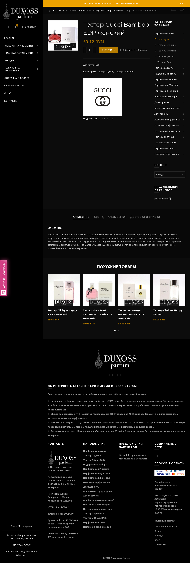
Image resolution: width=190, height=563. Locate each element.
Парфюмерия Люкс (164, 148)
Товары (82, 10)
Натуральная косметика (13, 69)
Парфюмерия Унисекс (165, 79)
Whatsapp (21, 555)
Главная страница (68, 10)
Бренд (99, 217)
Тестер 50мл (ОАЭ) (164, 67)
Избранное (17, 26)
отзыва (70, 537)
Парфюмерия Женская (166, 90)
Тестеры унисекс (166, 56)
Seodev (158, 488)
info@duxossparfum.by (61, 513)
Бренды (9, 60)
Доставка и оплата (17, 78)
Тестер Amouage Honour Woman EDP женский (131, 314)
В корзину (108, 50)
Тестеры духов (95, 10)
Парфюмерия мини (164, 33)
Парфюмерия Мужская (166, 85)
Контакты (10, 100)
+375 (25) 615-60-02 (21, 545)
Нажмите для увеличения (73, 45)
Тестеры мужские (166, 50)
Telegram (24, 551)
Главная (9, 38)
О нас (7, 93)
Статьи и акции (14, 85)
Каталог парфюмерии (19, 45)
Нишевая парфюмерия (19, 52)
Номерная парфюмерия (166, 154)
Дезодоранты (161, 102)
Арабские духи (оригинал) (167, 119)
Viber (33, 551)
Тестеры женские (113, 10)
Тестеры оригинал (164, 136)
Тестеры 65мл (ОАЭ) (165, 142)
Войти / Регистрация (21, 526)
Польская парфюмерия (166, 125)
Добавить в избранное (134, 50)
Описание (81, 217)
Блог (182, 3)
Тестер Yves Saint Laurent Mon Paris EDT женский (97, 314)
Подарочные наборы (165, 73)
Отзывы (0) (117, 217)
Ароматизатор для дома (167, 108)
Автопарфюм (161, 113)
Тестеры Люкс (164, 62)
